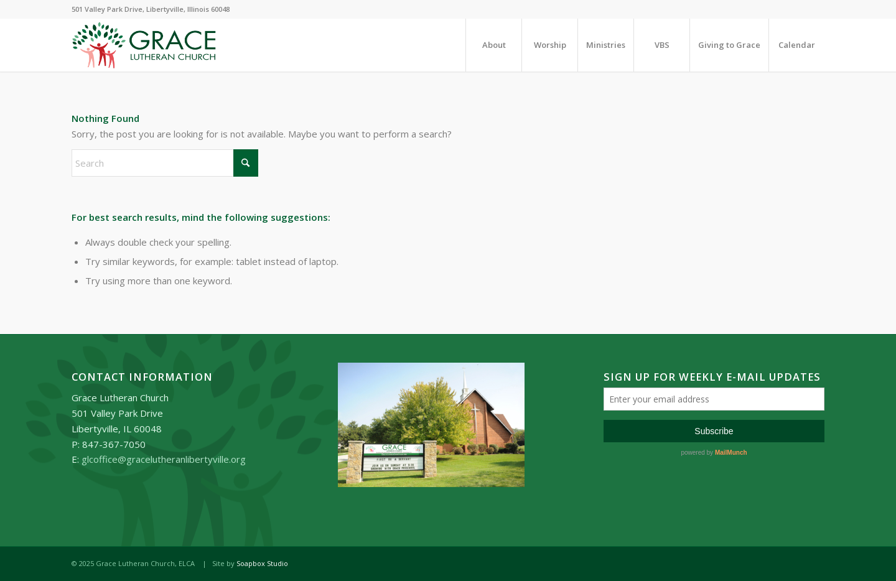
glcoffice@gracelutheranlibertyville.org (164, 459)
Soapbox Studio (262, 563)
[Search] (165, 163)
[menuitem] (493, 45)
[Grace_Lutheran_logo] (144, 45)
